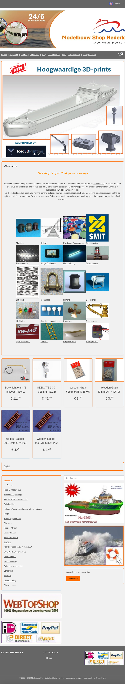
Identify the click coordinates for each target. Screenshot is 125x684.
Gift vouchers (54, 55)
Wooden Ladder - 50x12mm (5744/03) (15, 440)
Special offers (74, 55)
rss (63, 678)
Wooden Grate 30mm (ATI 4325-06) (109, 389)
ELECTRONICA (11, 537)
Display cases (10, 585)
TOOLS (7, 542)
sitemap (57, 678)
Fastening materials (12, 518)
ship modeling (99, 184)
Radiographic (10, 533)
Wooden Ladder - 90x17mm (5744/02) (46, 440)
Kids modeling (10, 580)
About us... (34, 55)
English (7, 466)
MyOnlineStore (100, 678)
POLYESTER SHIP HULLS (16, 499)
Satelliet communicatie (50, 321)
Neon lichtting (69, 263)
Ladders (44, 341)
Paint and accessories (13, 566)
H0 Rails (7, 576)
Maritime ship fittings (13, 495)
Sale (64, 55)
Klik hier (48, 658)
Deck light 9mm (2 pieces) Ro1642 (15, 389)
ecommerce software (74, 678)
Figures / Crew (10, 528)
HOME (4, 55)
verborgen (8, 571)
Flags (6, 514)
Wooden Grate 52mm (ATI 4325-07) (78, 389)
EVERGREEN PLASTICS (15, 552)
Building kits (9, 504)
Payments (14, 55)
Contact (24, 55)
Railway (44, 243)
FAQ (44, 55)
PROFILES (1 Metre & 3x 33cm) (18, 547)
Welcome (8, 480)
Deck (88, 321)
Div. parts (8, 523)
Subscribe (73, 579)
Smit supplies (92, 243)
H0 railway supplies (76, 187)
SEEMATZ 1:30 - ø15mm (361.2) (47, 389)
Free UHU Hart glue (12, 490)
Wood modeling (11, 561)
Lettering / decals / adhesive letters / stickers (23, 509)
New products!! (89, 55)
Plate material (10, 556)
